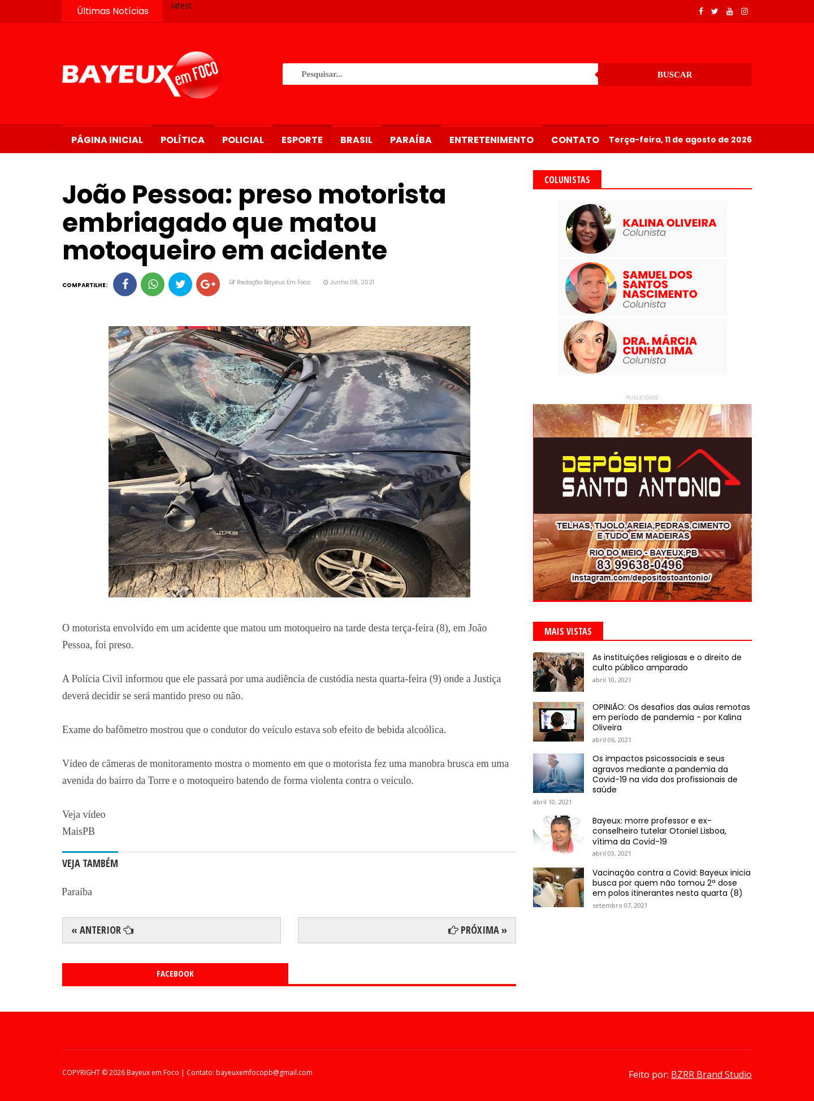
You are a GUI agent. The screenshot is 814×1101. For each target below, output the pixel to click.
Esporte (302, 139)
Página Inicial (107, 139)
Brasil (356, 139)
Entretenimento (491, 139)
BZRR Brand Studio (711, 1074)
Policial (243, 139)
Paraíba (411, 139)
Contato (575, 139)
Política (183, 139)
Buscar (674, 74)
